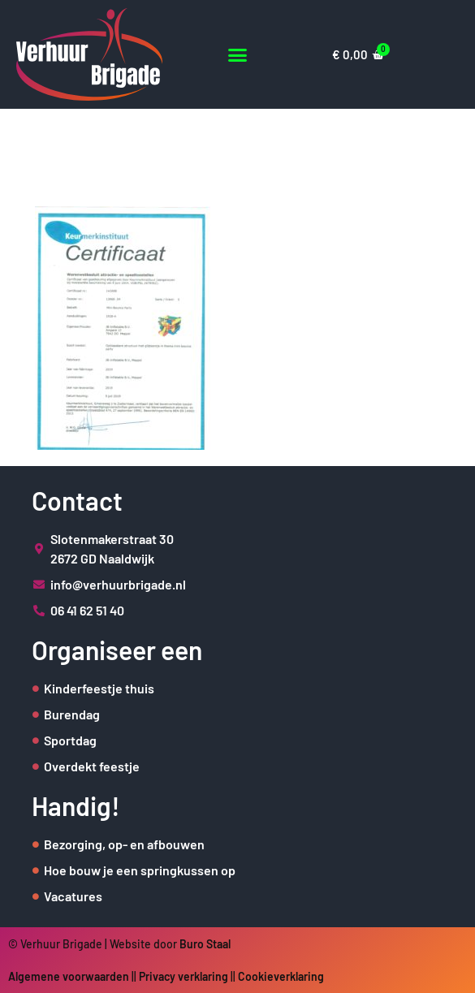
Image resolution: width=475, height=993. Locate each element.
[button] (237, 55)
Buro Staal (205, 944)
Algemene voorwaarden (68, 976)
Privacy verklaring (183, 976)
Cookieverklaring (281, 976)
